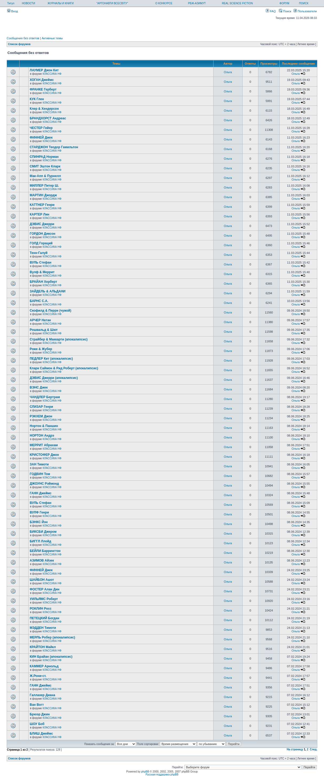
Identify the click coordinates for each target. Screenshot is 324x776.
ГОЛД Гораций (41, 243)
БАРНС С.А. (39, 301)
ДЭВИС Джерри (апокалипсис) (54, 378)
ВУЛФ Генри (39, 512)
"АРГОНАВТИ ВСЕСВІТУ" (112, 3)
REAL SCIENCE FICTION (237, 3)
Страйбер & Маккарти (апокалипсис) (59, 339)
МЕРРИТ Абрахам (44, 445)
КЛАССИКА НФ (52, 73)
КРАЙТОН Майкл (43, 647)
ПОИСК (303, 3)
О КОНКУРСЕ (163, 3)
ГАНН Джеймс (41, 493)
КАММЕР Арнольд (44, 666)
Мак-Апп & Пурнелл (45, 176)
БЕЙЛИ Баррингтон (45, 551)
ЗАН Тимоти (39, 464)
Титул (10, 3)
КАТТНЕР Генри (42, 205)
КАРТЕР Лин (39, 214)
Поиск (285, 11)
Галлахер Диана (42, 695)
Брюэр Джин (40, 714)
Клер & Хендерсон (44, 109)
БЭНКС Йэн (39, 522)
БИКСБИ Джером (43, 532)
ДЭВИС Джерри (42, 224)
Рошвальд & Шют (44, 330)
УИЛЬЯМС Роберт (44, 599)
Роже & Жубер (41, 349)
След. (313, 749)
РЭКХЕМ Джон (41, 416)
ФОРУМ (284, 3)
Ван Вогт (37, 705)
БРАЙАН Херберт (43, 282)
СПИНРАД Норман (44, 157)
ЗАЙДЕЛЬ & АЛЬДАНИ (47, 291)
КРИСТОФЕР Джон (44, 455)
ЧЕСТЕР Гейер (41, 128)
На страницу (295, 749)
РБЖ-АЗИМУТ (197, 3)
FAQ (271, 11)
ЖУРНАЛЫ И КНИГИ (61, 3)
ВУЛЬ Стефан (40, 262)
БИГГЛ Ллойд (40, 541)
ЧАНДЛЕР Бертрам (45, 397)
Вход (12, 11)
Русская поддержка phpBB (161, 774)
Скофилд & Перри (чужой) (50, 310)
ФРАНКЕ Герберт (43, 89)
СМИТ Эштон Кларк (45, 166)
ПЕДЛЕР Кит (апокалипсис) (51, 358)
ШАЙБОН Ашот (42, 580)
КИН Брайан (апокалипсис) (51, 657)
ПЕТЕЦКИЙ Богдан (44, 618)
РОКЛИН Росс (41, 608)
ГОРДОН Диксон (42, 234)
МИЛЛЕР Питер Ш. (44, 185)
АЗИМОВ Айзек (42, 560)
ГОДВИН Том (40, 474)
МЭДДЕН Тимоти (43, 628)
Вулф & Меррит (42, 272)
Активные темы (52, 38)
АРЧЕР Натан (40, 320)
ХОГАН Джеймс (42, 80)
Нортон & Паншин (44, 426)
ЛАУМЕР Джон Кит (44, 70)
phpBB (145, 771)
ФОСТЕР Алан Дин (44, 589)
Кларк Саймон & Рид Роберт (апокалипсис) (64, 368)
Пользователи (305, 11)
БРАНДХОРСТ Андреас (48, 118)
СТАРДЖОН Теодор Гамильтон (54, 147)
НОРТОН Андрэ (42, 435)
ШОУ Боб (37, 724)
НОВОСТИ (28, 3)
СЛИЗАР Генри (41, 407)
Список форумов (19, 44)
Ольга (228, 72)
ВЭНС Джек (39, 387)
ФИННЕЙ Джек (41, 137)
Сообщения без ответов (23, 38)
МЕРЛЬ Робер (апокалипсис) (52, 637)
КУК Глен (37, 99)
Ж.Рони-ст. (38, 676)
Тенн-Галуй (39, 253)
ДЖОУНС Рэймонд (44, 483)
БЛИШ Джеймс (41, 733)
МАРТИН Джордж (43, 195)
